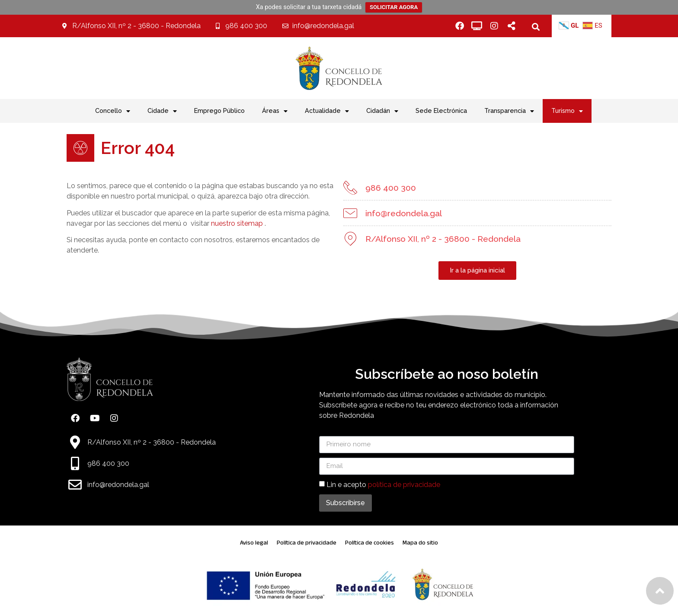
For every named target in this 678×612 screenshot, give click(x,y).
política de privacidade (404, 484)
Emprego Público (219, 110)
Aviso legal (254, 542)
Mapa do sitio (420, 542)
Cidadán (382, 111)
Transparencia (509, 111)
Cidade (162, 111)
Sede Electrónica (441, 110)
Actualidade (327, 111)
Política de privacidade (306, 542)
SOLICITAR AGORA (394, 7)
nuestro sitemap (236, 223)
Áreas (275, 111)
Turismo (567, 111)
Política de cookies (369, 542)
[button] (536, 26)
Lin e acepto (383, 484)
